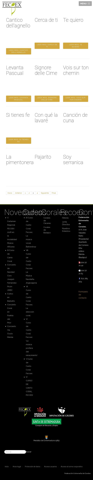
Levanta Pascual (14, 70)
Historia (65, 218)
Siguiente (45, 193)
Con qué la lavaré (46, 117)
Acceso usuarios (50, 467)
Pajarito (43, 157)
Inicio (10, 193)
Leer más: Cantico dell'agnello (18, 51)
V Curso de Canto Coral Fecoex (29, 366)
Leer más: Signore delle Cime (47, 99)
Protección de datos (32, 467)
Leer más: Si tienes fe (19, 141)
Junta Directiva (66, 223)
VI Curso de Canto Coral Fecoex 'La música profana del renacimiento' (32, 337)
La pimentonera (20, 159)
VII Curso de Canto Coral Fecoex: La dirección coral (30, 301)
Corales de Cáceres (47, 220)
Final (54, 193)
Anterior (18, 193)
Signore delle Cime (46, 70)
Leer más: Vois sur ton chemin (76, 99)
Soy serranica (73, 159)
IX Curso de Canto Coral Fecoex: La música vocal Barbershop (31, 232)
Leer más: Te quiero (75, 46)
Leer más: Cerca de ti (47, 46)
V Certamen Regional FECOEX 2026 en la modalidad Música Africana (12, 232)
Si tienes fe (18, 115)
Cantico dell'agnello (18, 22)
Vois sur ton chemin (76, 70)
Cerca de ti (46, 20)
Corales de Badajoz (47, 230)
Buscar (28, 452)
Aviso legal (17, 467)
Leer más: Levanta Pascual (18, 99)
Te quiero (73, 20)
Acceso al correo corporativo (72, 467)
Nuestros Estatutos (66, 229)
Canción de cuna (75, 117)
